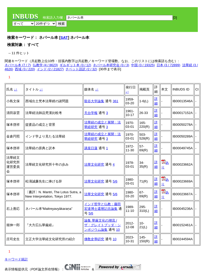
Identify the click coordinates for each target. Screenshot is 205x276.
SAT (64, 37)
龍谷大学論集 (94, 101)
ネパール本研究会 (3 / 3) (111, 65)
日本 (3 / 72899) (168, 65)
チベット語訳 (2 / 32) (81, 69)
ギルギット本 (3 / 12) (75, 65)
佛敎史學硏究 (94, 239)
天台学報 (91, 113)
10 (118, 230)
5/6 (115, 181)
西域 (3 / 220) (25, 69)
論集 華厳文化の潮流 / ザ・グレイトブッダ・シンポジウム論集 (102, 225)
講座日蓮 (91, 148)
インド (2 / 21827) (50, 69)
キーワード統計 (16, 259)
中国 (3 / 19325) (143, 65)
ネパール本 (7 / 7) (18, 65)
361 (115, 101)
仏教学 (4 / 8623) (45, 65)
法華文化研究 (94, 164)
